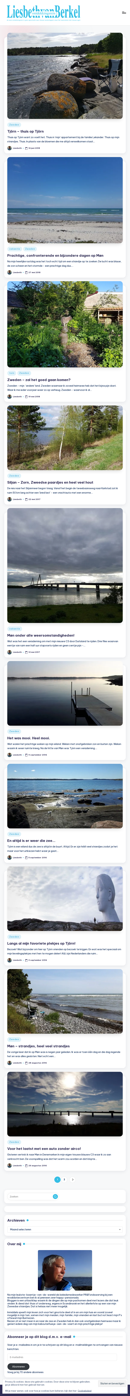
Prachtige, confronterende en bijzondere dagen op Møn (55, 255)
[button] (72, 1180)
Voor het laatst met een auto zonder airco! (44, 1149)
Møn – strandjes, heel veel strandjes (38, 1046)
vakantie (14, 249)
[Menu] (124, 13)
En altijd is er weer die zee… (31, 841)
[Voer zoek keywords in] (33, 1196)
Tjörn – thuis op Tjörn (25, 131)
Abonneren (18, 1366)
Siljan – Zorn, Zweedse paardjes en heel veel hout (50, 482)
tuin (11, 373)
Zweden (14, 124)
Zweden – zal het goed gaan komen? (39, 380)
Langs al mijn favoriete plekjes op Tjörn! (41, 943)
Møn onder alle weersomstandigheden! (40, 635)
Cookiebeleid (84, 1391)
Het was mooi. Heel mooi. (28, 738)
